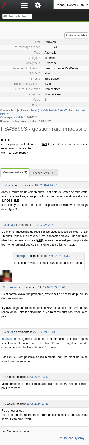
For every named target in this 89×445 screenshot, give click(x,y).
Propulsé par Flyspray (70, 438)
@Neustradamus (12, 339)
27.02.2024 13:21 (44, 332)
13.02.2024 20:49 (44, 225)
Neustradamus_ (13, 287)
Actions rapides (76, 35)
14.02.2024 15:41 (54, 287)
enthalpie (18, 117)
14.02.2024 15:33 (58, 256)
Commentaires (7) (15, 172)
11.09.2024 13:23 (37, 403)
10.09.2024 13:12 (37, 377)
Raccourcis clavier (16, 431)
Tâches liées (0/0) (44, 173)
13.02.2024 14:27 (46, 185)
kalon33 (8, 225)
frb (4, 377)
